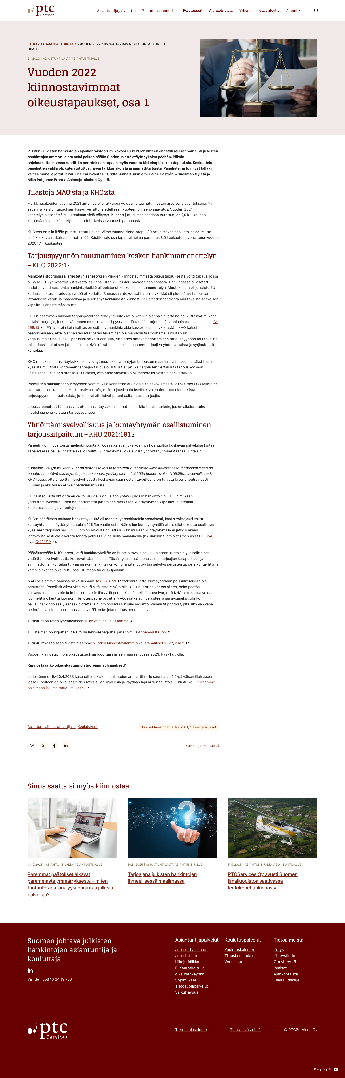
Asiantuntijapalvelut (114, 11)
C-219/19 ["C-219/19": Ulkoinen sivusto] (43, 541)
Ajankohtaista (221, 10)
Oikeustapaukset (203, 727)
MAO (184, 727)
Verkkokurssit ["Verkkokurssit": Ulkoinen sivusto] (236, 962)
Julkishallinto (186, 956)
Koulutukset (88, 726)
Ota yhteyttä (269, 10)
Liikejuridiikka (187, 962)
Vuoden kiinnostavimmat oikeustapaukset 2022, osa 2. (139, 643)
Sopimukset (185, 980)
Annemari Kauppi (152, 632)
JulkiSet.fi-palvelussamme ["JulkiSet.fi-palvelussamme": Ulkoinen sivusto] (106, 621)
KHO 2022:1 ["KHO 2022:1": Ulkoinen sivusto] (49, 265)
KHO (175, 727)
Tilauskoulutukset (240, 956)
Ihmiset (280, 968)
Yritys (244, 11)
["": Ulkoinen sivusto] (43, 745)
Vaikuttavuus (186, 992)
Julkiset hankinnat (155, 727)
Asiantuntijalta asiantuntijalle (52, 726)
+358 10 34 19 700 (56, 979)
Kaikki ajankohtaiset (202, 745)
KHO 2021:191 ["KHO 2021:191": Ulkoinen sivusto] (110, 434)
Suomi (291, 11)
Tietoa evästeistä (245, 1030)
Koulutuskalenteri (157, 11)
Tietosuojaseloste (191, 1030)
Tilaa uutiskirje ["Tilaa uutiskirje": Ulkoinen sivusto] (286, 980)
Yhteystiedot (285, 956)
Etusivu (35, 44)
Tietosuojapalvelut (191, 986)
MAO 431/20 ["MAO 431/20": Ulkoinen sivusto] (106, 581)
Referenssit (192, 10)
